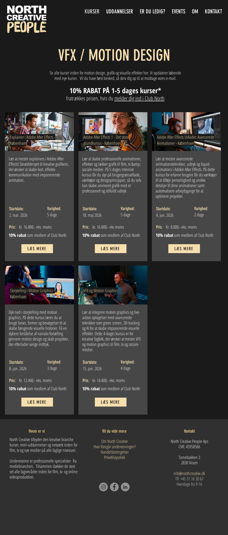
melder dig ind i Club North (139, 98)
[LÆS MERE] (37, 248)
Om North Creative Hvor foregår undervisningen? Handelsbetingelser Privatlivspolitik (115, 449)
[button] (119, 11)
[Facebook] (114, 487)
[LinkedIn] (125, 487)
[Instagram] (103, 487)
